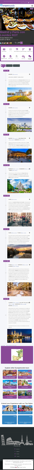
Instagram (17, 451)
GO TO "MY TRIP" (23, 1)
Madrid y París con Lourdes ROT (12, 34)
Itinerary (3, 65)
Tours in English (24, 2)
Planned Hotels (9, 65)
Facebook (17, 449)
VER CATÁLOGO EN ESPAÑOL (15, 1)
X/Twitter (17, 454)
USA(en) (31, 2)
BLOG (28, 1)
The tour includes (16, 65)
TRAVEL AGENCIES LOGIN (16, 2)
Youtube (17, 456)
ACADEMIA (31, 1)
